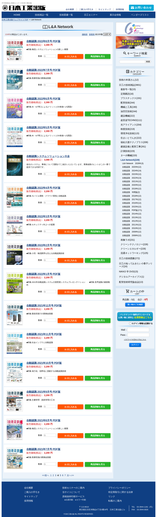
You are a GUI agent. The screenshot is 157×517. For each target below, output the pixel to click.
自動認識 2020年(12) (131, 185)
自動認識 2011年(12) (131, 225)
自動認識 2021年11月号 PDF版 (44, 334)
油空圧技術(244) (129, 111)
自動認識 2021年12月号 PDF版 (44, 305)
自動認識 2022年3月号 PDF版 (43, 216)
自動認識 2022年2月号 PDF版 (43, 245)
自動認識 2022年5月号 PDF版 (43, 127)
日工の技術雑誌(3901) (130, 85)
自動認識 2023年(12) (131, 174)
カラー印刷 (79, 500)
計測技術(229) (128, 151)
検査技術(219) (128, 129)
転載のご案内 (115, 500)
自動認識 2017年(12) (131, 199)
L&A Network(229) (130, 160)
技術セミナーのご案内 (73, 487)
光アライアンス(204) (131, 124)
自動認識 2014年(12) (131, 214)
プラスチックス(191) (131, 98)
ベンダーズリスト (140, 15)
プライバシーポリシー (119, 487)
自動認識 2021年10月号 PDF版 (44, 363)
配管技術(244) (128, 102)
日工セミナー (91, 15)
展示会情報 (115, 15)
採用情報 (120, 9)
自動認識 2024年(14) (131, 171)
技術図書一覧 (66, 15)
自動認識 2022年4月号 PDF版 (43, 187)
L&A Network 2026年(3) (132, 163)
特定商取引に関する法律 (120, 492)
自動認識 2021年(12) (131, 181)
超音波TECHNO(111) (131, 120)
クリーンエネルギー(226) (133, 248)
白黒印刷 (67, 500)
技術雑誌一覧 (41, 15)
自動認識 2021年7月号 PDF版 (43, 449)
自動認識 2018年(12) (131, 196)
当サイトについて (71, 492)
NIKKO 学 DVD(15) (128, 271)
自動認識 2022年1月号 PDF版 (43, 274)
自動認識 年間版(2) (131, 192)
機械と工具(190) (129, 107)
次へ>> (70, 475)
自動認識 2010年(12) (131, 228)
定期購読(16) (127, 93)
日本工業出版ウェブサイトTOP (15, 19)
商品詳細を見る (98, 56)
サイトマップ (104, 9)
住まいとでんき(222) (131, 138)
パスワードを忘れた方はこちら (135, 339)
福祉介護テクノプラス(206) (134, 142)
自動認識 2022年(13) (131, 178)
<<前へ (45, 475)
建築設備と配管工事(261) (133, 146)
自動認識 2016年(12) (131, 203)
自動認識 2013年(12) (131, 217)
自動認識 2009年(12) (131, 232)
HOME (17, 15)
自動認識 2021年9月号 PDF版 (43, 391)
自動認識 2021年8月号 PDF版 (43, 420)
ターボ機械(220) (129, 155)
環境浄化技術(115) (130, 133)
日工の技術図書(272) (129, 258)
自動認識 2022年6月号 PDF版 (43, 98)
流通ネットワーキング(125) (134, 253)
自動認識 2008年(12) (131, 235)
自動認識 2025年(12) (131, 167)
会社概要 (70, 9)
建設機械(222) (128, 116)
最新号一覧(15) (128, 89)
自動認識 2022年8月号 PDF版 (43, 41)
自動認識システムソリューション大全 (48, 156)
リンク (111, 496)
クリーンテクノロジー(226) (134, 244)
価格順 (85, 34)
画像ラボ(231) (128, 240)
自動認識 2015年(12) (131, 207)
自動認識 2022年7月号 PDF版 (43, 70)
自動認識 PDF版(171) (132, 210)
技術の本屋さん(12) (129, 79)
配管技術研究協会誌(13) (131, 282)
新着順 (92, 34)
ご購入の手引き (86, 9)
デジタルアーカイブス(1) (131, 276)
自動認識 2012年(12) (131, 221)
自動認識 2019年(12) (131, 189)
